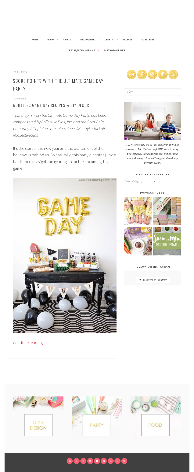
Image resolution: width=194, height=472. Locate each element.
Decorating (87, 39)
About (67, 39)
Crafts (109, 39)
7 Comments (19, 98)
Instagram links (114, 50)
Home (34, 39)
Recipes (127, 39)
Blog (50, 39)
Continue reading (30, 342)
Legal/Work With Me (82, 50)
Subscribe (147, 39)
